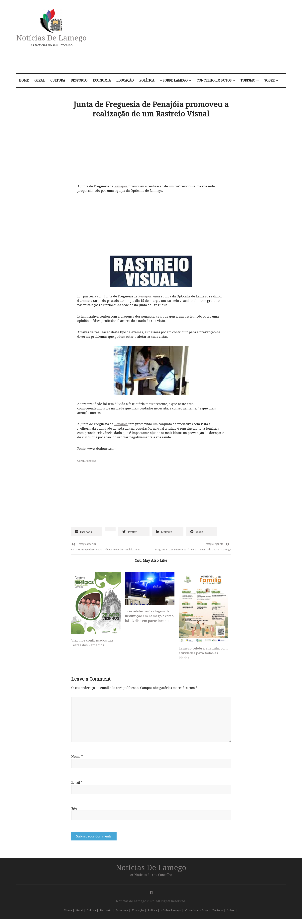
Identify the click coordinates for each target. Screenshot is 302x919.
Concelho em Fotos (214, 80)
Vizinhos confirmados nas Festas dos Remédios (92, 642)
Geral (39, 80)
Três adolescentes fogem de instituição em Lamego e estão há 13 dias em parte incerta (149, 616)
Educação (125, 80)
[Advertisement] (193, 39)
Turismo (248, 80)
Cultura (57, 80)
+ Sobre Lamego (174, 80)
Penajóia (121, 186)
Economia (102, 80)
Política (146, 80)
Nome (77, 756)
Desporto (79, 80)
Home (24, 80)
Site (74, 808)
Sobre (269, 80)
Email (76, 782)
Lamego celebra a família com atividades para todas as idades (203, 653)
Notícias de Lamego (51, 37)
